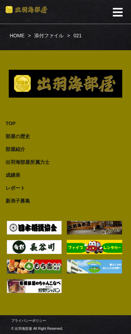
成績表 (13, 175)
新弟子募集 (18, 201)
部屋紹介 (15, 149)
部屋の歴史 (18, 136)
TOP (11, 123)
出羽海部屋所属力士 (28, 162)
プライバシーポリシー (28, 320)
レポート (15, 188)
